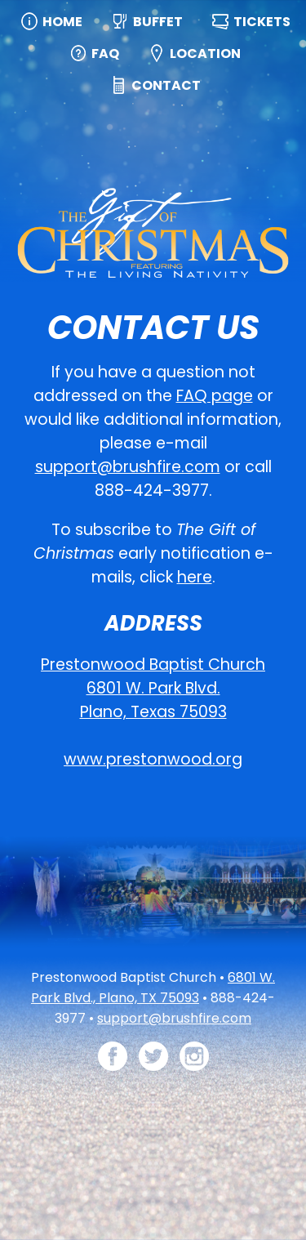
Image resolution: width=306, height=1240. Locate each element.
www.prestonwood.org (153, 759)
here (194, 577)
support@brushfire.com (127, 467)
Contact (166, 85)
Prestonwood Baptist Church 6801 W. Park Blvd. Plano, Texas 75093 (153, 688)
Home (62, 21)
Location (205, 53)
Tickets (261, 21)
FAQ (105, 53)
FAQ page (214, 396)
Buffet (158, 21)
